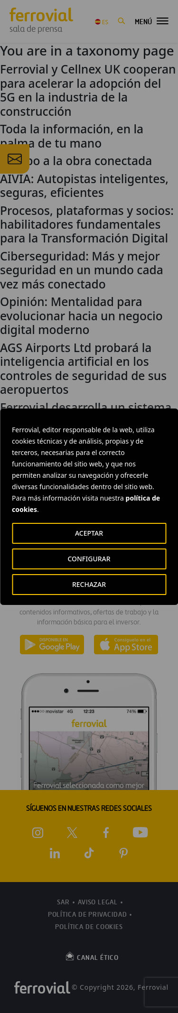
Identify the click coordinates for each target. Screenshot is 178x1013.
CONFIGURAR (88, 558)
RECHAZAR (89, 584)
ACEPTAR (89, 533)
